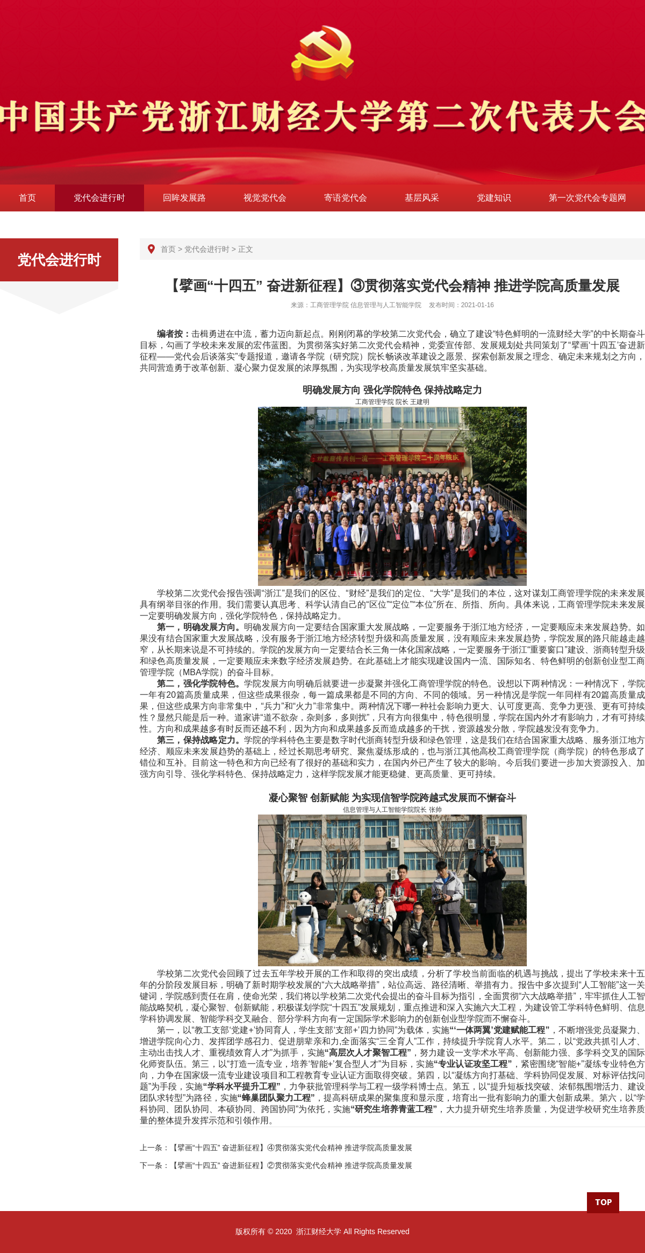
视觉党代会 (264, 197)
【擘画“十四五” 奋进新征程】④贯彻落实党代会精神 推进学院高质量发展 (291, 1147)
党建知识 (494, 197)
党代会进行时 (99, 197)
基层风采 (422, 197)
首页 (27, 197)
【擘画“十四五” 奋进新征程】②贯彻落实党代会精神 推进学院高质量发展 (291, 1165)
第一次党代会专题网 (587, 197)
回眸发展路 (184, 197)
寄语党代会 (345, 197)
